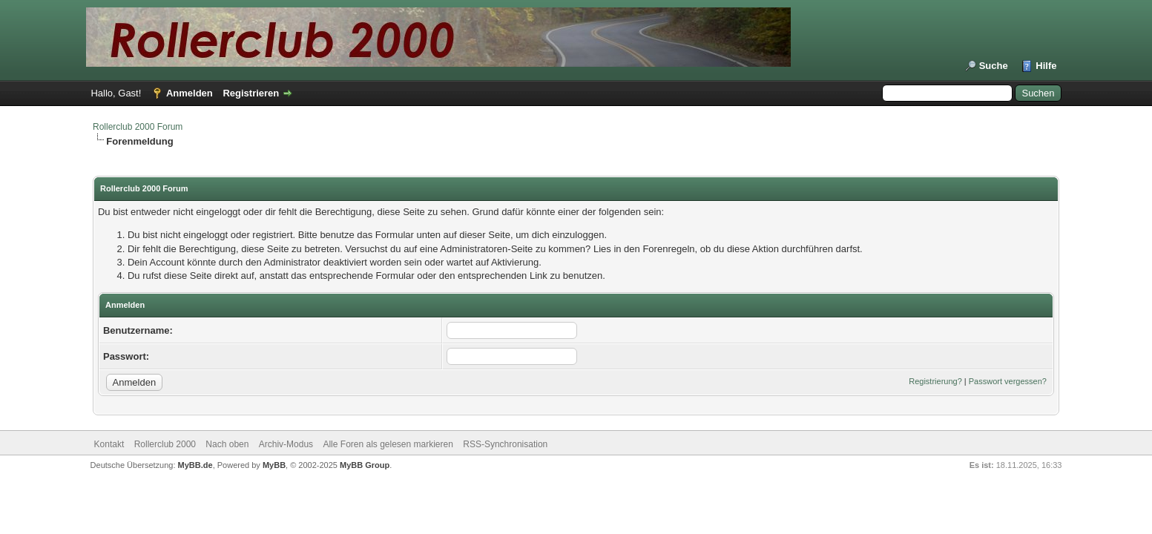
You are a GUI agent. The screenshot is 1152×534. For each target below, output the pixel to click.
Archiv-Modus (286, 444)
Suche (993, 65)
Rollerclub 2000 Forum (137, 127)
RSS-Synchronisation (505, 444)
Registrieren (251, 93)
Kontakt (109, 444)
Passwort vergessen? (1008, 381)
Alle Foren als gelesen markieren (387, 444)
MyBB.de (195, 465)
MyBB (274, 465)
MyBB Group (364, 465)
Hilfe (1046, 65)
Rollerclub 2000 (165, 444)
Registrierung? (935, 381)
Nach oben (226, 444)
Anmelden (189, 93)
